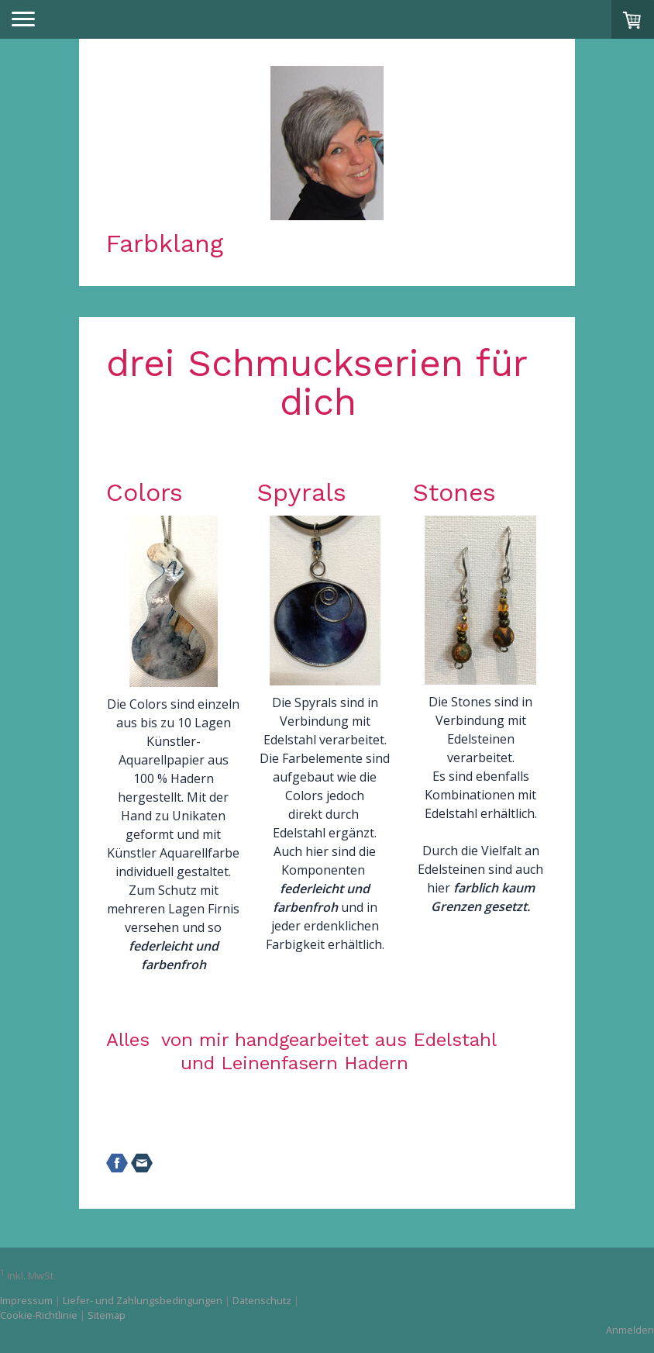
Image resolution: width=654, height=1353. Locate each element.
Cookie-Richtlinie (38, 1315)
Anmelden (630, 1330)
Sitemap (107, 1315)
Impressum (26, 1300)
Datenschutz (261, 1300)
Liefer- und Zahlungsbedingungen (142, 1300)
